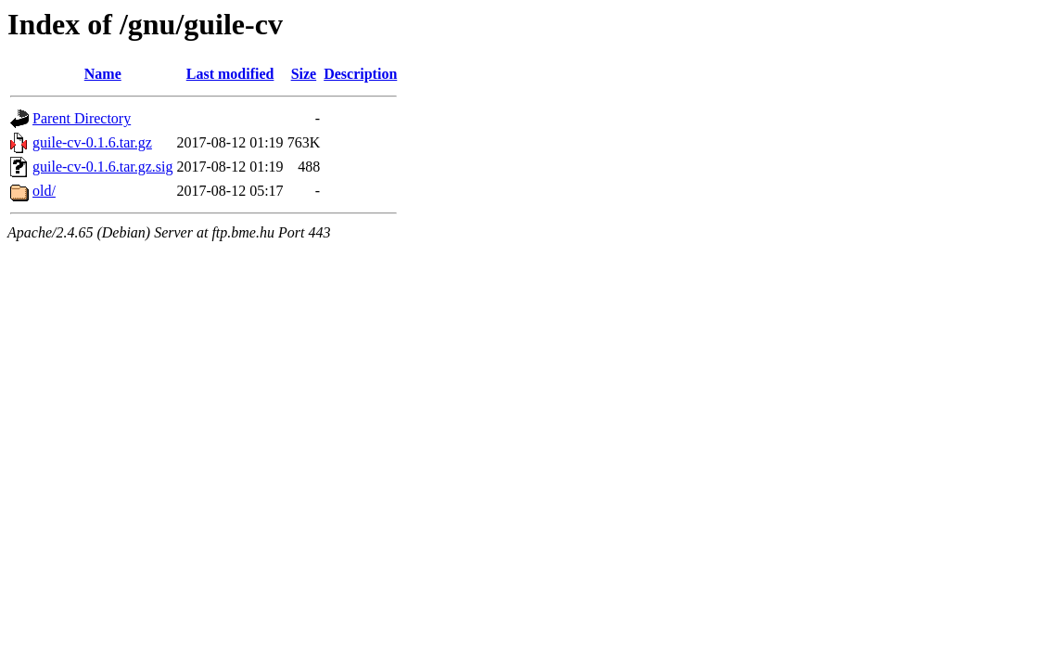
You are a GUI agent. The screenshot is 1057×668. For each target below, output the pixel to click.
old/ (44, 191)
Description (360, 74)
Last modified (230, 74)
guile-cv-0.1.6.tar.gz (92, 142)
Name (102, 74)
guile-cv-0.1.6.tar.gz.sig (102, 166)
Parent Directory (81, 118)
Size (304, 74)
